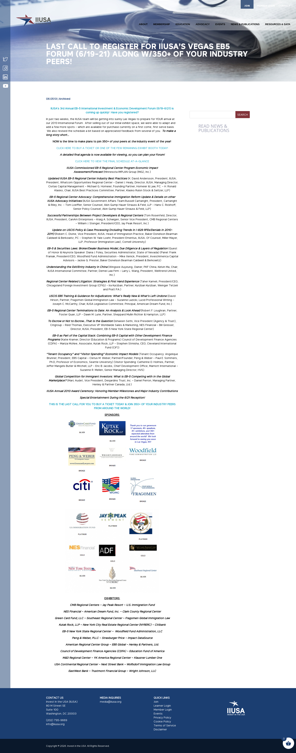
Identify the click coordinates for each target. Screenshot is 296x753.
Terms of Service (165, 725)
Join (156, 701)
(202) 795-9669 (56, 720)
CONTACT (284, 6)
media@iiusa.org (110, 701)
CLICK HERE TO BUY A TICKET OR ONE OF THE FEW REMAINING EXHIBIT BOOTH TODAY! (112, 148)
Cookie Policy (162, 721)
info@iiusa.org (55, 724)
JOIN (247, 5)
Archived (64, 98)
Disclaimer (160, 729)
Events (158, 713)
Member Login (163, 709)
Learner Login (162, 705)
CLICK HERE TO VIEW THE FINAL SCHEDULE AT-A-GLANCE (112, 161)
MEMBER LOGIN (266, 6)
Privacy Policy (162, 717)
